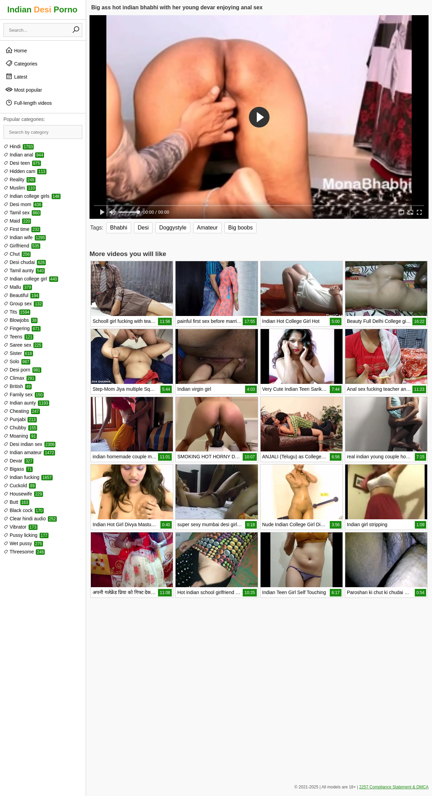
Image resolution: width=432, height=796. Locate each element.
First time (21, 229)
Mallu (17, 287)
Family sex (23, 394)
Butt (16, 502)
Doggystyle (172, 228)
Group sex (23, 303)
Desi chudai (24, 262)
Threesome (24, 551)
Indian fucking (28, 477)
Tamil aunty (24, 270)
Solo (16, 361)
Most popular (23, 89)
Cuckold (19, 485)
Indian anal (23, 154)
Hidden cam (24, 171)
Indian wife (24, 237)
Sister (18, 353)
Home (16, 50)
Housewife (23, 494)
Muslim (19, 188)
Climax (19, 378)
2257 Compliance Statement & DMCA (394, 787)
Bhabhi (118, 228)
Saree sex (22, 345)
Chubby (20, 427)
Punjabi (20, 419)
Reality (19, 179)
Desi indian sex (29, 444)
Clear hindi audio (30, 518)
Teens (18, 336)
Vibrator (20, 527)
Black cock (23, 510)
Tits (16, 312)
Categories (21, 63)
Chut (17, 254)
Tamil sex (22, 212)
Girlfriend (21, 245)
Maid (17, 221)
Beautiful (21, 295)
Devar (18, 460)
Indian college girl (30, 279)
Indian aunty (26, 403)
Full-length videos (28, 102)
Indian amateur (29, 452)
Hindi (18, 146)
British (17, 386)
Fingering (22, 328)
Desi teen (22, 163)
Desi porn (22, 370)
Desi (143, 228)
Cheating (21, 411)
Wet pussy (23, 543)
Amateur (207, 228)
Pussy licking (26, 535)
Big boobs (240, 228)
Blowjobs (20, 320)
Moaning (20, 436)
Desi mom (22, 204)
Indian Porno (42, 9)
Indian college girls (32, 196)
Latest (16, 76)
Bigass (18, 469)
